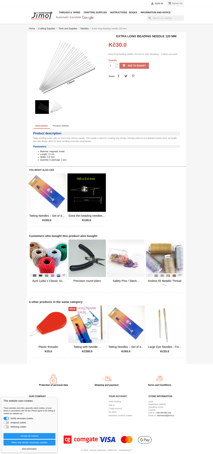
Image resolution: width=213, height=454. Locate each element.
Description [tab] (41, 126)
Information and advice (156, 12)
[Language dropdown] (113, 3)
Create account (115, 408)
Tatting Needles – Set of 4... (46, 215)
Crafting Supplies (95, 12)
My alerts (113, 412)
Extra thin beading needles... (87, 215)
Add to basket (134, 66)
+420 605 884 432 (163, 413)
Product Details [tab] (61, 126)
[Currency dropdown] (138, 3)
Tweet (126, 76)
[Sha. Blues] (58, 276)
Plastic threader (48, 346)
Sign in (112, 405)
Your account (118, 396)
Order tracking (115, 401)
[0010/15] (162, 276)
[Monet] (46, 276)
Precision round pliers (87, 280)
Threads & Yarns (69, 12)
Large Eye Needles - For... (164, 346)
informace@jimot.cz (165, 415)
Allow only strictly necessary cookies (29, 442)
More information (29, 449)
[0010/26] (168, 276)
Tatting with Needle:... (87, 346)
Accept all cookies (29, 436)
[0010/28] (174, 276)
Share (118, 76)
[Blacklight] (34, 276)
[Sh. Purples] (52, 276)
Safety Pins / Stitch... (126, 280)
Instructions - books (123, 12)
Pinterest (133, 76)
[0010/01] (156, 276)
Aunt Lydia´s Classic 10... (48, 280)
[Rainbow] (40, 276)
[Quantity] (112, 66)
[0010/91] (150, 276)
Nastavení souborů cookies (120, 415)
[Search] (165, 18)
